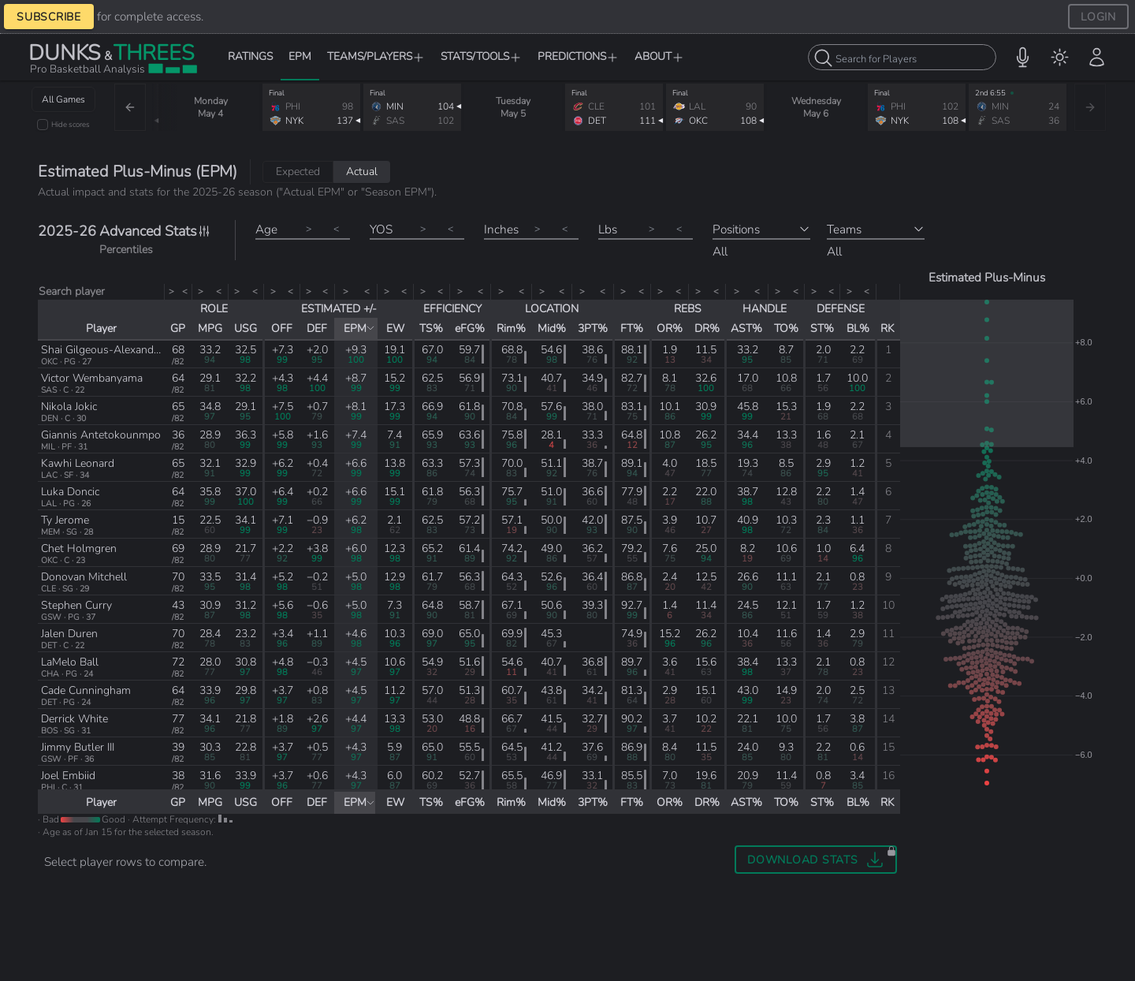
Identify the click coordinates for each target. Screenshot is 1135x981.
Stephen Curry (76, 605)
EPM (299, 56)
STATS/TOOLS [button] (481, 56)
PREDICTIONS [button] (578, 56)
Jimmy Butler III (77, 747)
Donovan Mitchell (84, 576)
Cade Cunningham (86, 690)
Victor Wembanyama (92, 378)
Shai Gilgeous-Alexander (102, 349)
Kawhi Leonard (77, 463)
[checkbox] (42, 124)
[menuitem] (1059, 57)
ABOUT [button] (659, 56)
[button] (1022, 57)
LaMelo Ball (70, 662)
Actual (362, 171)
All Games (63, 99)
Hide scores (70, 124)
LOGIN (1098, 17)
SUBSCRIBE (49, 16)
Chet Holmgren (79, 548)
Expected (298, 171)
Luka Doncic (70, 491)
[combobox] (902, 57)
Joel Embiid (68, 775)
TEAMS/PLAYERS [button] (376, 56)
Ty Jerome (65, 520)
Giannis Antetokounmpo (101, 434)
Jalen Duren (69, 633)
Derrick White (74, 718)
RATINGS (250, 56)
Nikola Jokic (69, 406)
